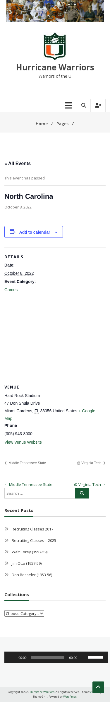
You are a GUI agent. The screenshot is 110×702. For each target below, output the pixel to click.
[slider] (48, 657)
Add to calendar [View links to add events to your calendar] (34, 232)
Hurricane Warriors (55, 67)
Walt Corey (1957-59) (29, 552)
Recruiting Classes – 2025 (34, 540)
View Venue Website (23, 442)
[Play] (12, 657)
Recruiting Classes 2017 (32, 529)
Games (11, 289)
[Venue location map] (55, 339)
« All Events (17, 163)
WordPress (70, 696)
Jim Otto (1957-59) (27, 563)
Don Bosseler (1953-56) (32, 574)
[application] (56, 657)
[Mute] (84, 657)
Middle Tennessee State (27, 463)
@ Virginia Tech (89, 463)
